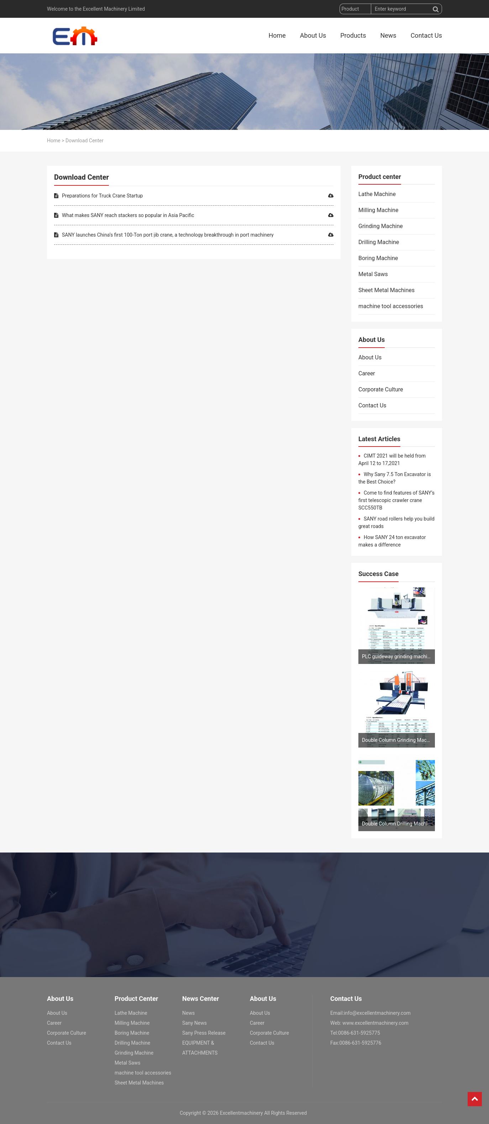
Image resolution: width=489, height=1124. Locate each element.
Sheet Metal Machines (386, 290)
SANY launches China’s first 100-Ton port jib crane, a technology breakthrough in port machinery (193, 234)
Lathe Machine (377, 194)
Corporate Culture (380, 389)
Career (366, 373)
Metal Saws (373, 274)
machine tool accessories (390, 306)
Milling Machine (378, 210)
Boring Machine (378, 258)
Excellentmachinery (241, 1113)
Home (276, 35)
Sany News (194, 1023)
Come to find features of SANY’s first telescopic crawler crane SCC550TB (396, 500)
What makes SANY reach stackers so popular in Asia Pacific (193, 215)
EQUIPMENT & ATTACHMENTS (199, 1048)
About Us (313, 35)
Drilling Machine (378, 242)
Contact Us (426, 35)
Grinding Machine (380, 226)
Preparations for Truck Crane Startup (193, 195)
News (388, 35)
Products (353, 35)
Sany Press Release (204, 1033)
